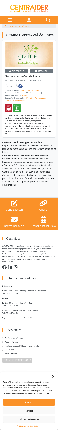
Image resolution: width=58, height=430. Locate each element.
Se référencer (18, 338)
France (25, 95)
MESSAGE (41, 71)
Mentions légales (11, 346)
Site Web (11, 86)
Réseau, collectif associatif (30, 90)
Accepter (29, 402)
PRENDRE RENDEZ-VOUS (17, 360)
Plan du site (9, 350)
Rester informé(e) (11, 342)
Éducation (30, 98)
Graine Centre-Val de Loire (22, 76)
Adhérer (8, 338)
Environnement (19, 101)
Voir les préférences (29, 419)
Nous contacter (11, 354)
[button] (53, 376)
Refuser (29, 410)
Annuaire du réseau (19, 26)
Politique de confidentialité (27, 426)
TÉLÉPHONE (16, 71)
